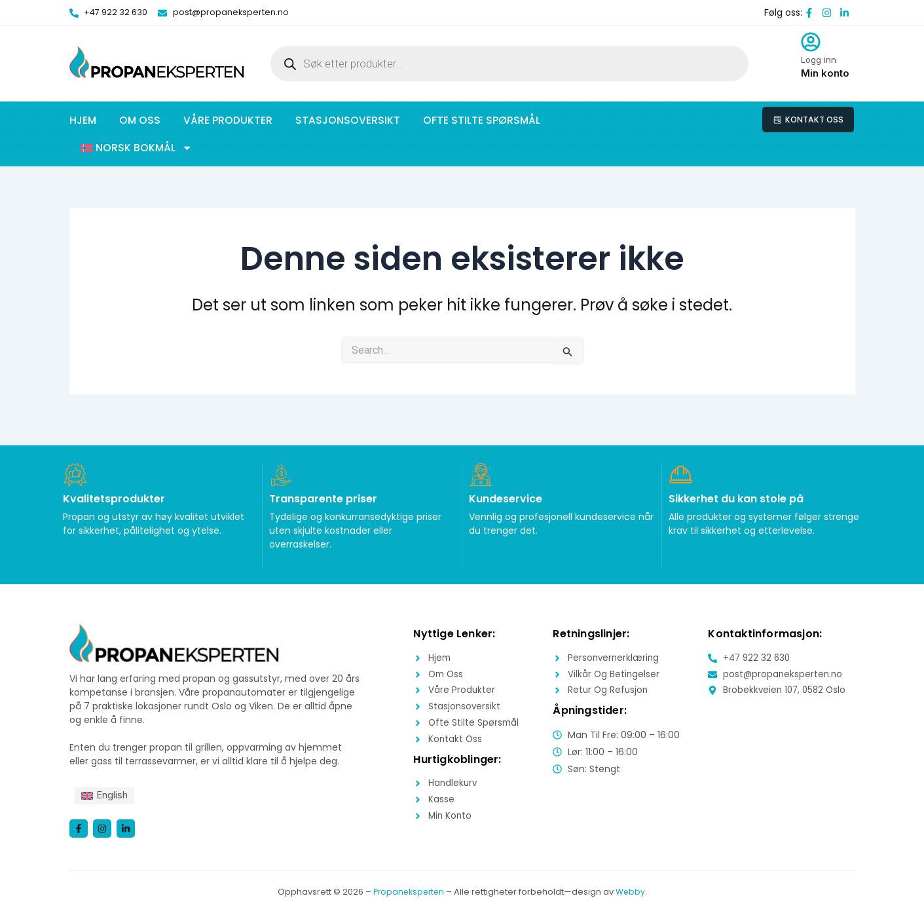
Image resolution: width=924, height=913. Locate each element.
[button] (136, 148)
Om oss (139, 120)
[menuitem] (107, 794)
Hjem (82, 120)
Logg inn (818, 59)
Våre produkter (227, 120)
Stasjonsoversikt (347, 120)
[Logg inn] (811, 42)
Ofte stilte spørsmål (481, 120)
